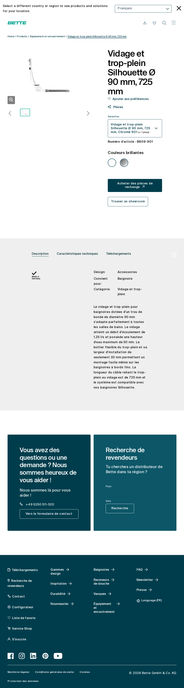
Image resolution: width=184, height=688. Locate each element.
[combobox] (143, 9)
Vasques (100, 594)
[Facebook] (11, 656)
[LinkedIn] (33, 656)
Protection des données (23, 681)
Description (40, 253)
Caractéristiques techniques (77, 253)
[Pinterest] (45, 656)
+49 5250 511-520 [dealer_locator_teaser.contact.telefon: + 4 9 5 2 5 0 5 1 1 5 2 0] (39, 504)
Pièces (118, 107)
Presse (142, 590)
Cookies (85, 672)
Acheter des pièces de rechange (135, 185)
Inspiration (58, 583)
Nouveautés (59, 604)
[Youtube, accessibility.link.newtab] (58, 656)
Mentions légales (18, 672)
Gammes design (57, 571)
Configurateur (22, 607)
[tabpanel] (92, 333)
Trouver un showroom (128, 201)
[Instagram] (22, 656)
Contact (18, 596)
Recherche (119, 508)
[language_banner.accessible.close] (179, 9)
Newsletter (145, 580)
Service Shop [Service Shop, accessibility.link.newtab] (22, 628)
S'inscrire (19, 639)
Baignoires (101, 569)
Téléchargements (118, 253)
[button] (10, 114)
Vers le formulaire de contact (49, 513)
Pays (109, 486)
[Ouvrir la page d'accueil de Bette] (17, 22)
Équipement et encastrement (104, 608)
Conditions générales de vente (54, 672)
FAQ (140, 569)
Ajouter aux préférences (131, 99)
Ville (108, 501)
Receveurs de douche (101, 582)
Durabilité (57, 594)
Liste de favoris (24, 618)
